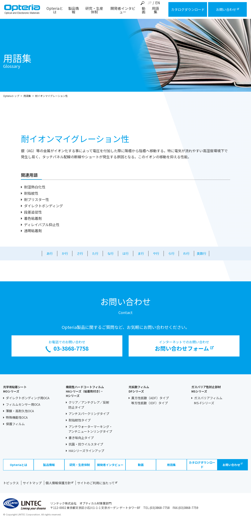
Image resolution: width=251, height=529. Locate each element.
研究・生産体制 (94, 10)
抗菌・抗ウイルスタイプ (86, 444)
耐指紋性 (31, 193)
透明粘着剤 (33, 230)
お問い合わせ (233, 465)
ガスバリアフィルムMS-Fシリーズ (208, 400)
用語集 (155, 10)
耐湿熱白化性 (34, 186)
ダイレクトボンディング (43, 205)
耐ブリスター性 (36, 199)
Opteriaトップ (11, 96)
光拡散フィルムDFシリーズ (139, 389)
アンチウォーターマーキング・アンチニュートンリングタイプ (90, 429)
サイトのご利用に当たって (97, 483)
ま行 (141, 253)
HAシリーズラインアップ (86, 450)
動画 (143, 10)
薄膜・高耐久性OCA (20, 411)
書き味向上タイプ (81, 437)
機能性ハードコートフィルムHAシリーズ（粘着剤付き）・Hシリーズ (85, 391)
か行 (65, 253)
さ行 (80, 253)
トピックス (11, 483)
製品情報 (73, 10)
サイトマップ (32, 483)
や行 (156, 253)
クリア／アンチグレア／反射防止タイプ (88, 404)
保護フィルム (15, 424)
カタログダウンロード (202, 464)
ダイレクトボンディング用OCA (27, 398)
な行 (110, 253)
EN (157, 2)
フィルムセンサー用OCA (23, 404)
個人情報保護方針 (59, 483)
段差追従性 (33, 212)
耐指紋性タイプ (80, 420)
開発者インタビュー (122, 10)
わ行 (186, 253)
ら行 (171, 253)
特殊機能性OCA (17, 417)
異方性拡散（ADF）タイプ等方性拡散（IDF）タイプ (150, 400)
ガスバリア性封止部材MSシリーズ (206, 389)
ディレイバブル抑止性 (41, 224)
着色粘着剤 (33, 218)
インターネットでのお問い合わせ (184, 345)
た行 (95, 253)
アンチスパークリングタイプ (89, 413)
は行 (125, 253)
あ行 (49, 253)
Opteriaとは (54, 10)
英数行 (201, 253)
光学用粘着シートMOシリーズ (15, 389)
